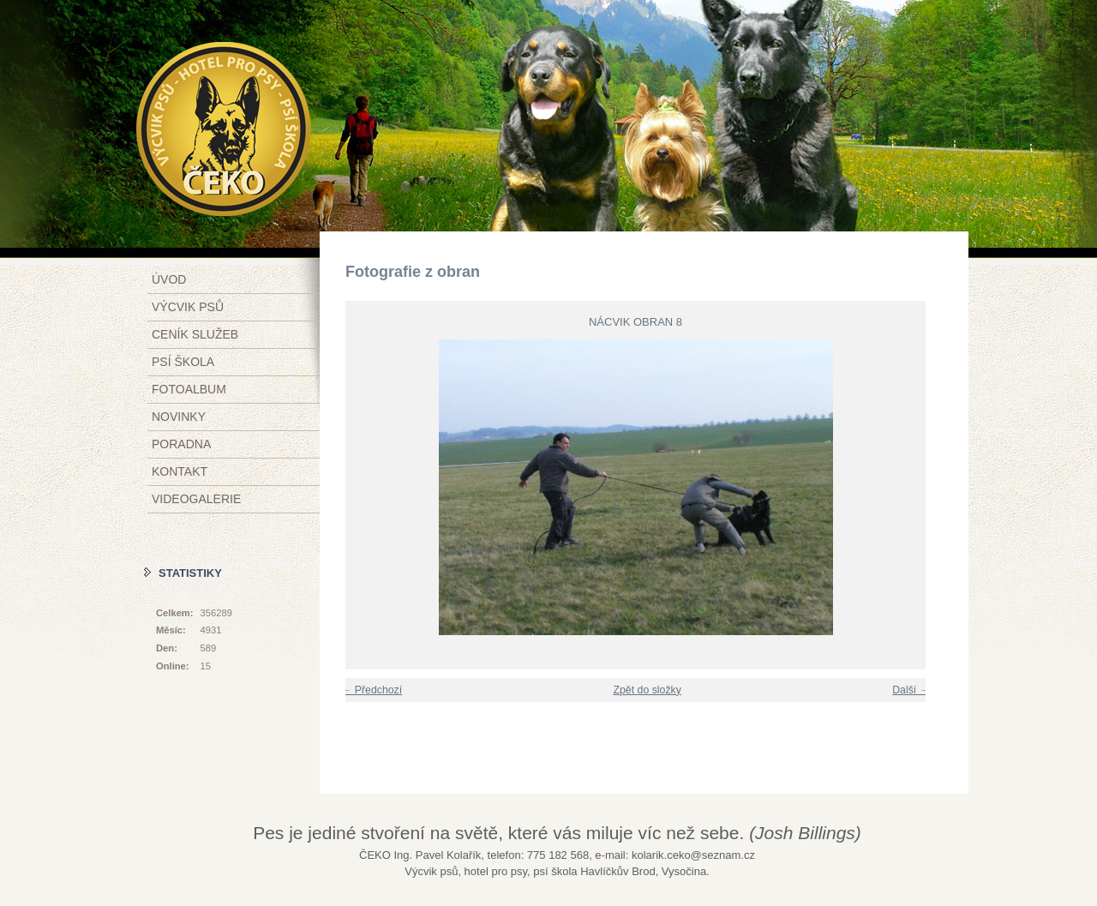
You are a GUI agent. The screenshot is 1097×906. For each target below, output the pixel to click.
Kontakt (179, 471)
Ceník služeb (195, 334)
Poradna (181, 444)
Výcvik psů (188, 307)
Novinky (179, 416)
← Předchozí (371, 690)
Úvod (169, 279)
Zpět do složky (646, 690)
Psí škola (183, 362)
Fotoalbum (189, 389)
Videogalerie (196, 499)
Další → (911, 690)
